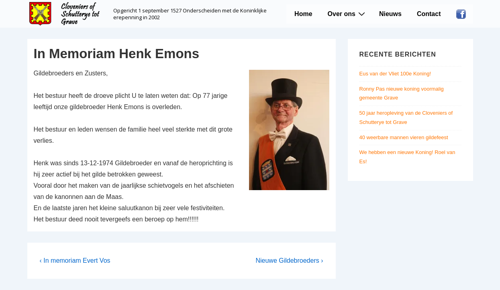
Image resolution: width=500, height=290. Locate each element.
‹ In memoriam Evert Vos (75, 260)
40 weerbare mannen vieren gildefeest (403, 137)
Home (303, 13)
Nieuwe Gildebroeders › (289, 260)
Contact (429, 13)
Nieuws (390, 13)
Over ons (347, 13)
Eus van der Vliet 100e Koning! (395, 74)
